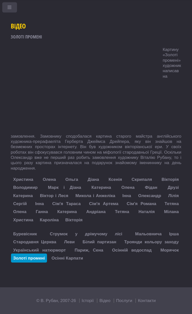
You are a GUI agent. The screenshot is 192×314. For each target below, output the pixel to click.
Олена (49, 179)
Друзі (173, 187)
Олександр (149, 195)
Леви (69, 242)
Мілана (171, 211)
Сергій (20, 203)
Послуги (124, 300)
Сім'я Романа (141, 203)
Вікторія (170, 179)
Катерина (101, 187)
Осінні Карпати (67, 258)
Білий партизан (99, 242)
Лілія (173, 195)
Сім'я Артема (103, 203)
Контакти (147, 300)
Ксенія (115, 179)
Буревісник (25, 233)
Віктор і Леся (54, 195)
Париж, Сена (88, 250)
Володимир (25, 187)
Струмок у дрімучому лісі (86, 233)
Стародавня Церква (34, 242)
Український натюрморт (39, 250)
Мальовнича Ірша (157, 233)
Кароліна (49, 219)
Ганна (42, 211)
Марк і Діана (64, 187)
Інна (126, 195)
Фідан (151, 187)
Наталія (146, 211)
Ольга (72, 179)
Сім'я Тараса (66, 203)
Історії (88, 300)
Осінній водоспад (132, 250)
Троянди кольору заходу (151, 242)
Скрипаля (142, 179)
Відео (105, 300)
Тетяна (171, 203)
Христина (23, 179)
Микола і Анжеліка (95, 195)
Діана (93, 179)
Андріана (96, 211)
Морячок (169, 250)
